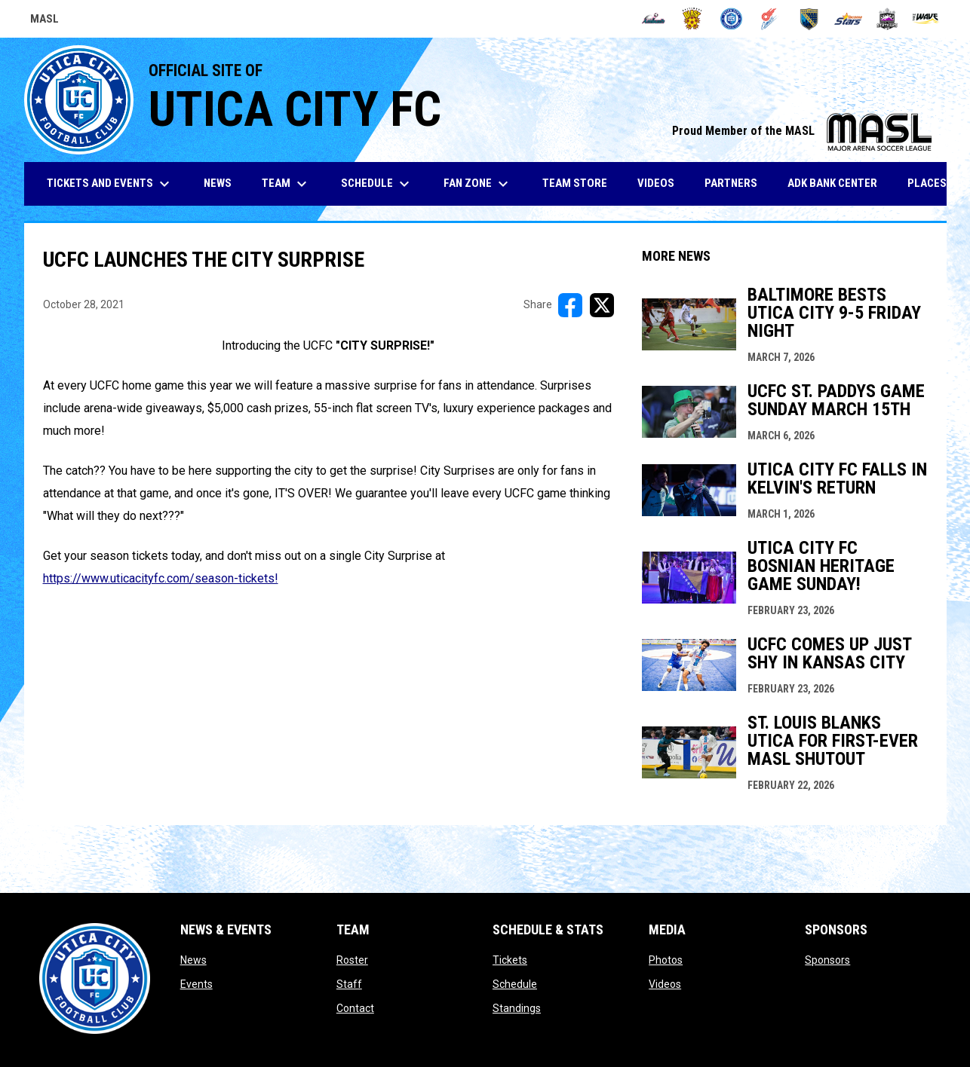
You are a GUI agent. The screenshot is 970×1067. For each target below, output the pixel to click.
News (193, 960)
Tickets (510, 960)
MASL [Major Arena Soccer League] (44, 21)
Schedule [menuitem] (377, 184)
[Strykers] (887, 19)
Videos (665, 984)
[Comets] (770, 19)
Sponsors (827, 960)
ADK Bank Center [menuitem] (838, 183)
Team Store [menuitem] (580, 183)
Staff (349, 984)
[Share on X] (602, 305)
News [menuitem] (218, 183)
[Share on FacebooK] (570, 305)
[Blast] (692, 19)
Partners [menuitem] (730, 183)
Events (196, 984)
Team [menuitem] (286, 184)
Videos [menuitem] (655, 183)
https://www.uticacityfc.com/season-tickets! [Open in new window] (160, 578)
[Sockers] (809, 19)
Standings (517, 1008)
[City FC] (731, 19)
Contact (355, 1008)
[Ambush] (654, 19)
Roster (352, 960)
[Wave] (926, 19)
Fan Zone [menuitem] (478, 184)
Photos (666, 960)
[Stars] (848, 19)
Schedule (515, 984)
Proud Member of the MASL (802, 131)
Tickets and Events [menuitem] (110, 184)
